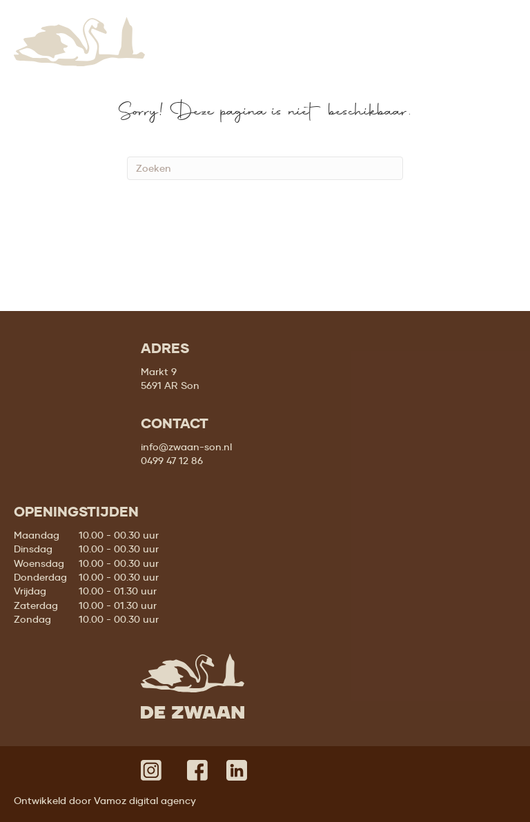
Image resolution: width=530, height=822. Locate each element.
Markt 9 (159, 371)
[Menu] (500, 29)
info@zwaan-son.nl (186, 447)
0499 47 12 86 (172, 460)
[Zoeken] (265, 168)
